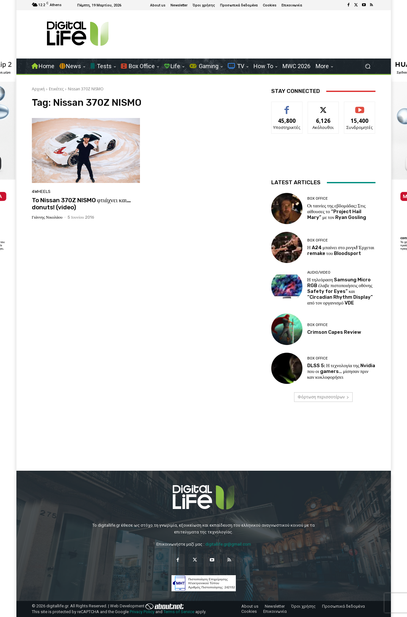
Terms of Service (178, 611)
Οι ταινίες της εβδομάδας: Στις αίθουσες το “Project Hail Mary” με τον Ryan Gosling (336, 211)
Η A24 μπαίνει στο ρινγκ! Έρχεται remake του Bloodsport (340, 250)
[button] (367, 66)
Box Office (317, 198)
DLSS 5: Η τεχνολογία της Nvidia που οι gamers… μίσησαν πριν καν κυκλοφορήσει (341, 371)
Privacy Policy (142, 611)
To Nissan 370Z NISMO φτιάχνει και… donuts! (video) (81, 203)
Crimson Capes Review (334, 332)
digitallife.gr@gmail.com (228, 544)
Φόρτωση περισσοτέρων (323, 397)
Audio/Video (318, 272)
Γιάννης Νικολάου (47, 217)
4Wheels (41, 191)
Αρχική (38, 89)
